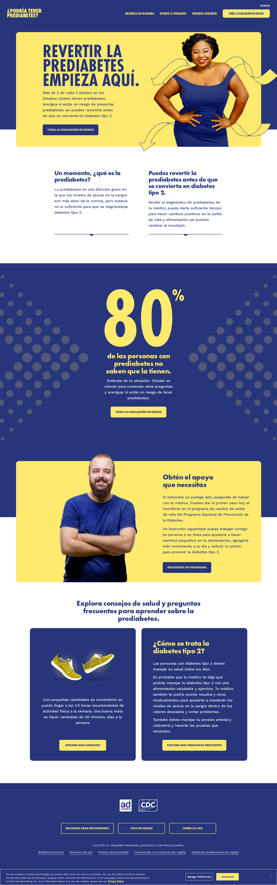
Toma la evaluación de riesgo (70, 130)
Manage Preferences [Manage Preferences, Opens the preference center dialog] (199, 876)
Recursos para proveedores (87, 828)
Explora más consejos (82, 745)
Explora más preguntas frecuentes (194, 745)
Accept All (227, 876)
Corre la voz (193, 828)
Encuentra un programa (187, 567)
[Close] (271, 877)
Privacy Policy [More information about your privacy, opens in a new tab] (116, 881)
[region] (138, 877)
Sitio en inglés (141, 828)
